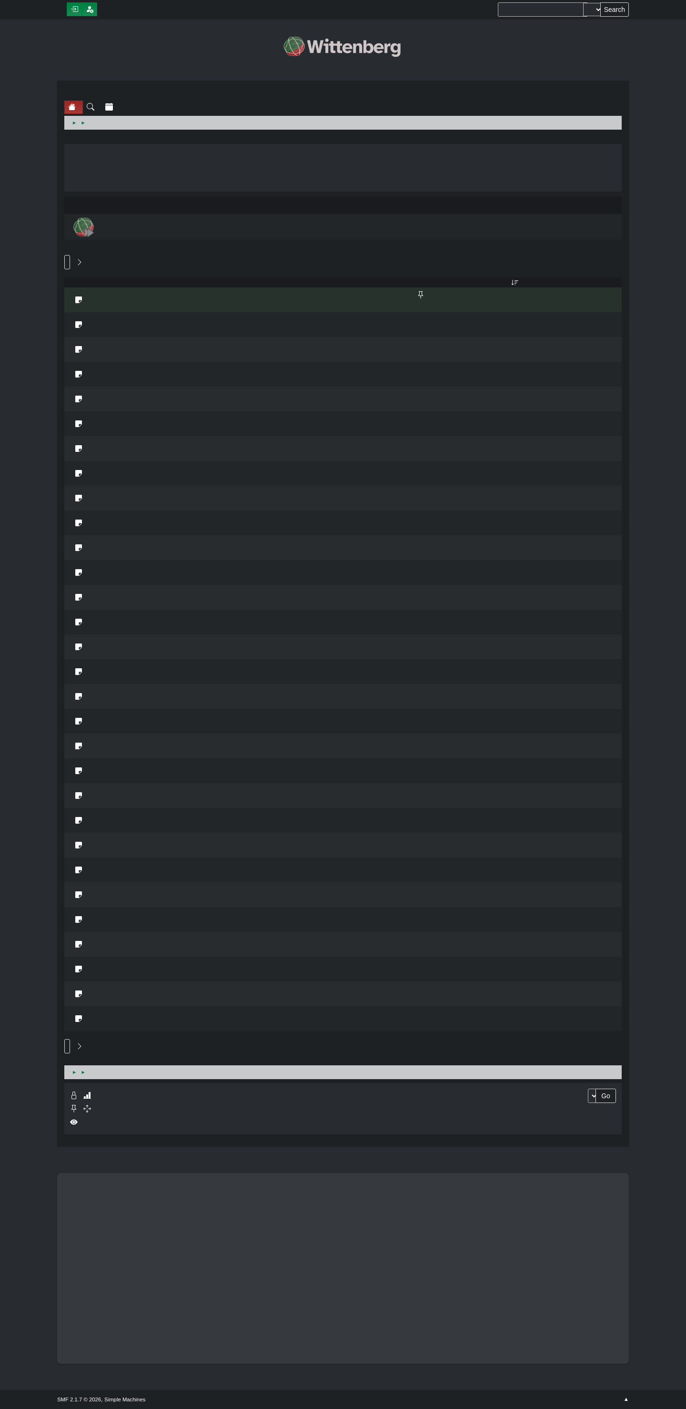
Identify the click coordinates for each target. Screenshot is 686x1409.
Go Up (67, 1046)
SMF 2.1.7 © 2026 (79, 1399)
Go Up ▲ (626, 1399)
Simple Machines (124, 1399)
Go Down (67, 262)
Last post (515, 282)
